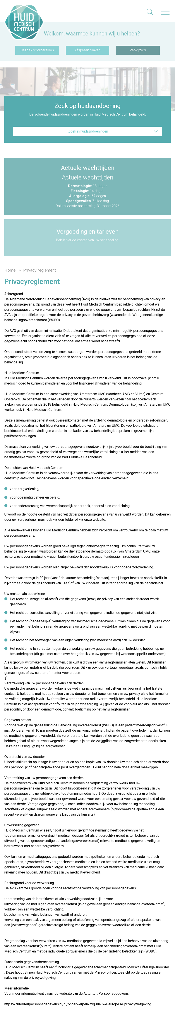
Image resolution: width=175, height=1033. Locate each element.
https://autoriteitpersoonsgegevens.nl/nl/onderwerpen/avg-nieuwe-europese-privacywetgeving (77, 1004)
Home (9, 270)
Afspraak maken (87, 50)
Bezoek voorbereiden (37, 50)
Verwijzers (138, 50)
